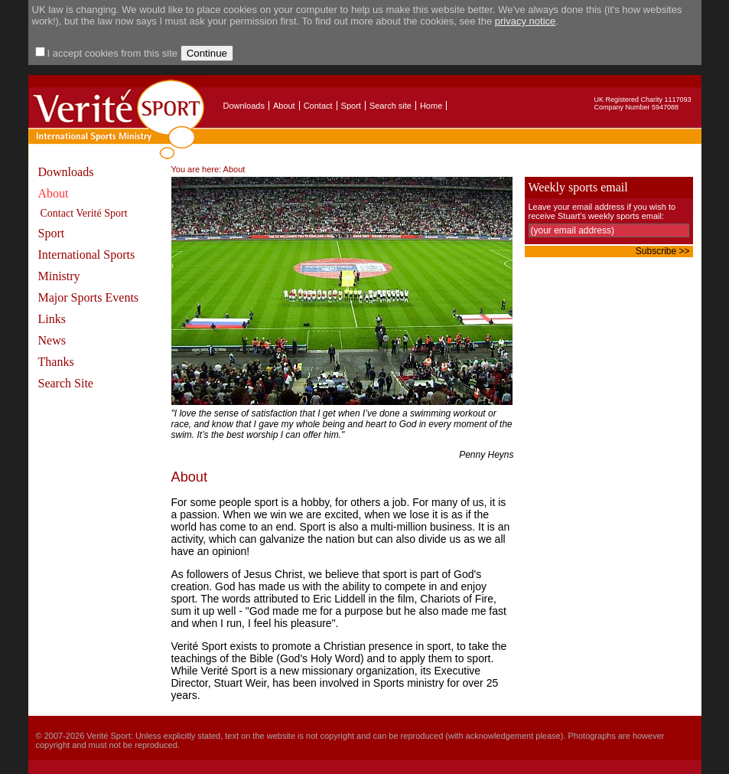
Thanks (56, 361)
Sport (351, 105)
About (284, 105)
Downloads (244, 105)
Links (52, 318)
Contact (318, 105)
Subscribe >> (663, 251)
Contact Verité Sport (84, 213)
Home (431, 105)
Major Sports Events (88, 297)
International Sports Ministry (86, 265)
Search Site (65, 383)
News (52, 340)
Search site (390, 105)
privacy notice (525, 21)
